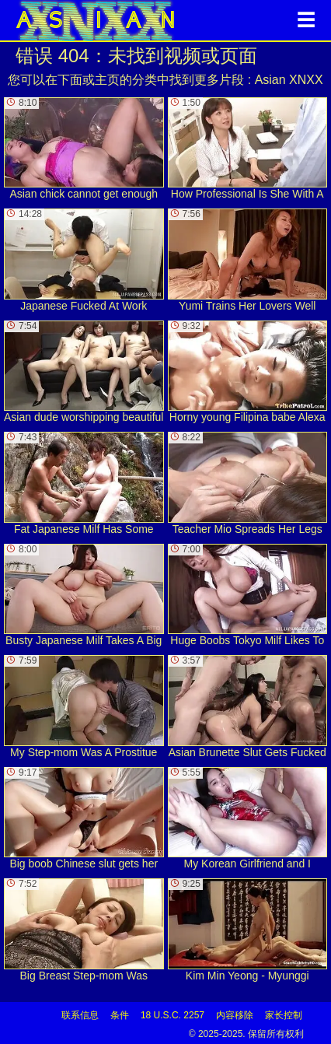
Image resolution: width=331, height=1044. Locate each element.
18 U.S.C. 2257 (172, 1015)
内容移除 (234, 1015)
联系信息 (80, 1015)
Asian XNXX (289, 79)
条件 (119, 1015)
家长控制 (283, 1015)
